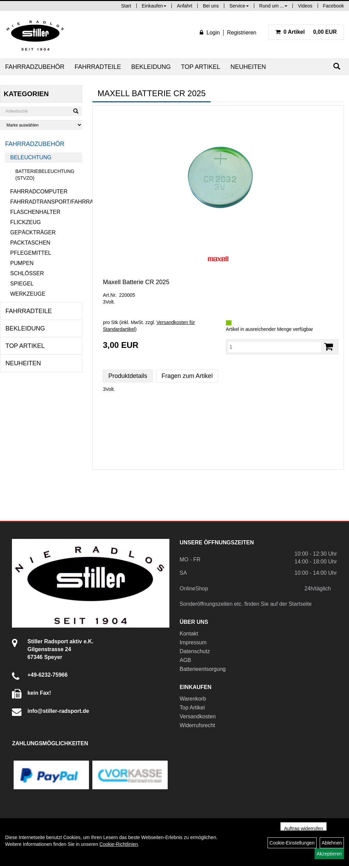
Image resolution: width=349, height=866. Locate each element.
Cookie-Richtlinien (119, 844)
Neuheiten (248, 66)
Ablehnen (332, 843)
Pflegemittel (30, 253)
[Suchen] (337, 66)
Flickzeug (25, 222)
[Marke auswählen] (41, 125)
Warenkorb (193, 699)
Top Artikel (200, 66)
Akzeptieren (329, 853)
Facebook (333, 5)
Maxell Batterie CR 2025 (136, 282)
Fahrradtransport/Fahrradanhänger (46, 202)
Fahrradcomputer (38, 191)
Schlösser (27, 273)
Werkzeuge (27, 294)
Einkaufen (154, 5)
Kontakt (189, 633)
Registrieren (241, 32)
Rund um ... (273, 5)
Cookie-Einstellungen (292, 843)
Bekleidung (151, 66)
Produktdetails (127, 375)
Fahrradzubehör (34, 66)
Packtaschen (30, 243)
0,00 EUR (306, 32)
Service (239, 5)
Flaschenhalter (35, 212)
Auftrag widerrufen (303, 828)
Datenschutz (195, 651)
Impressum (193, 642)
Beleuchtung (30, 157)
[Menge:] (274, 346)
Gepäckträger (33, 232)
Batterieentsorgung (203, 669)
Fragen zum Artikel (187, 375)
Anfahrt (184, 5)
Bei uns (211, 5)
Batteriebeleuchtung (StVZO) (44, 174)
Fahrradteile (98, 66)
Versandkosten (198, 716)
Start (126, 5)
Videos (305, 5)
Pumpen (21, 263)
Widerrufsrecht (197, 725)
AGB (185, 660)
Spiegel (21, 284)
